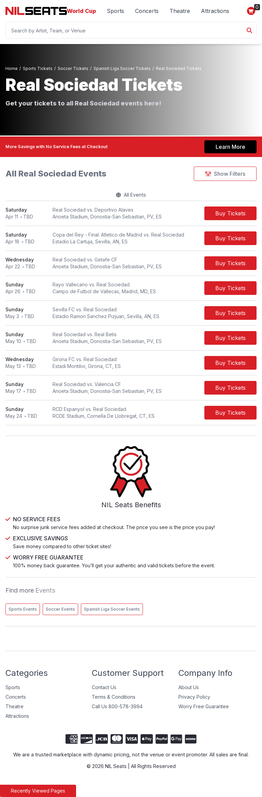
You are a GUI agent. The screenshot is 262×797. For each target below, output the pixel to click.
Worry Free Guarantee (203, 711)
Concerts (147, 11)
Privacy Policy (194, 701)
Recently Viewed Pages (38, 791)
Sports (115, 11)
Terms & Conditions (113, 701)
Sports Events (23, 613)
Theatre (180, 11)
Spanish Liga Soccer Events (112, 613)
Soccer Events (60, 613)
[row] (131, 216)
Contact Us (104, 692)
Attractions (215, 11)
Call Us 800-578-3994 (117, 711)
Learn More (230, 146)
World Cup (81, 11)
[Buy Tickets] (230, 217)
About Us (188, 692)
